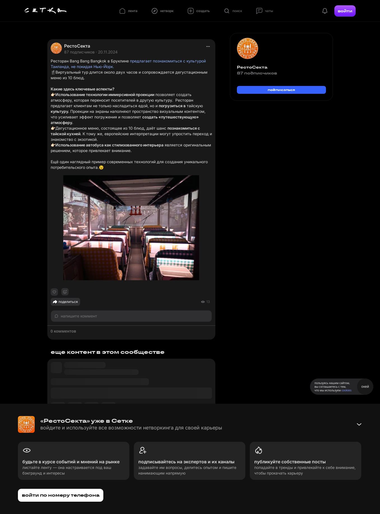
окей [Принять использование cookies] (365, 386)
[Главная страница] (46, 11)
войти (345, 11)
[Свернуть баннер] (359, 424)
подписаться (281, 89)
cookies (346, 390)
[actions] (208, 46)
